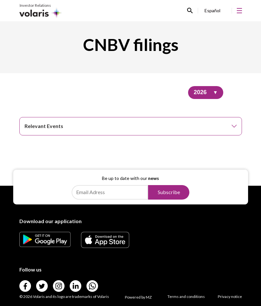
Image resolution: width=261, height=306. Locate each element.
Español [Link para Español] (212, 10)
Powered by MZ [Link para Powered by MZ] (138, 297)
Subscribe (169, 192)
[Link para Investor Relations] (40, 10)
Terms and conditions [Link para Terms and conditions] (186, 296)
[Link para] (45, 245)
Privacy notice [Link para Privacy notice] (230, 296)
